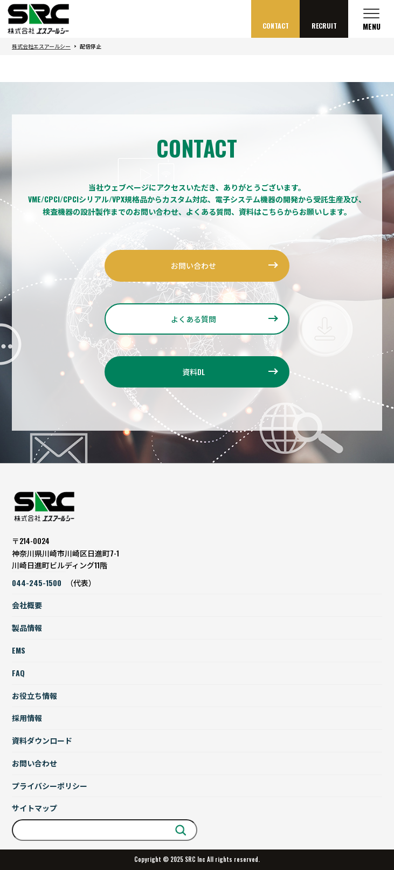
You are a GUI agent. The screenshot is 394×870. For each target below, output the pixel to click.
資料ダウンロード (42, 740)
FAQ (18, 672)
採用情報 (27, 717)
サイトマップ (34, 807)
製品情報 (27, 627)
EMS (18, 650)
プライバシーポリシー (49, 785)
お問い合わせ (193, 265)
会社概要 (27, 604)
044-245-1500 (36, 582)
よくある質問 (193, 318)
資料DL (193, 371)
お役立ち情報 (34, 695)
